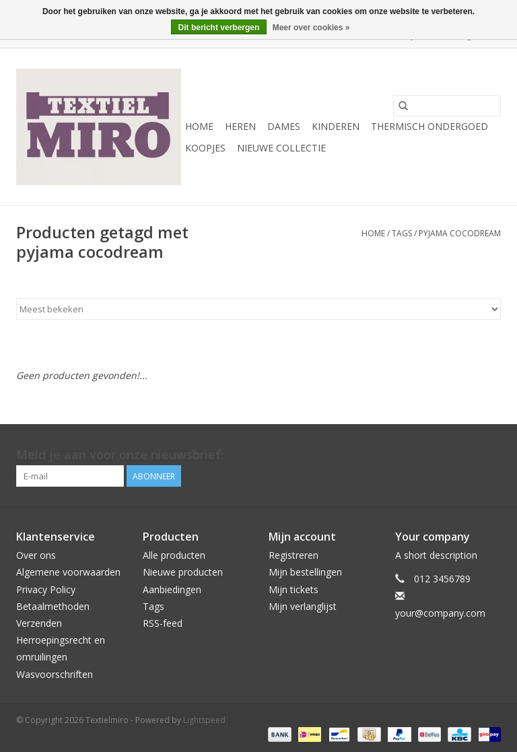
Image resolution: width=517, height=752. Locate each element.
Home (199, 126)
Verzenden (39, 623)
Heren (240, 126)
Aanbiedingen (172, 589)
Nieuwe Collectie (281, 147)
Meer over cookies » (311, 27)
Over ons (36, 555)
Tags (402, 233)
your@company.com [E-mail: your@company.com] (440, 613)
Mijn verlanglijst (303, 606)
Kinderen (335, 126)
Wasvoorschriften (54, 674)
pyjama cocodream (460, 233)
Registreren (293, 555)
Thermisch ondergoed (429, 126)
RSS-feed (162, 623)
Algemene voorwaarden (68, 572)
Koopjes (205, 147)
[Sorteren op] (258, 309)
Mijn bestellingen (305, 572)
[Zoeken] (447, 105)
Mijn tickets (293, 589)
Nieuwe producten (183, 572)
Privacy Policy (45, 589)
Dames (283, 126)
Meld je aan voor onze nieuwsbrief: (119, 455)
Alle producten (174, 555)
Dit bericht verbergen (219, 27)
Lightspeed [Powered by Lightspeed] (204, 720)
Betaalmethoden (53, 606)
